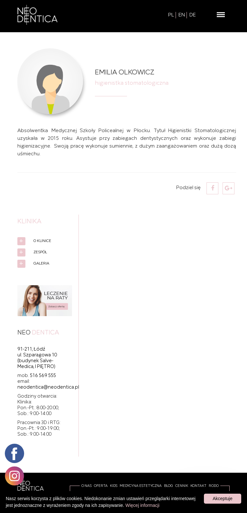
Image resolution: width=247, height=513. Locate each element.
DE (192, 15)
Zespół (40, 252)
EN (181, 15)
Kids (113, 486)
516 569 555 (43, 376)
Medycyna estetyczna (141, 486)
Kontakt (198, 486)
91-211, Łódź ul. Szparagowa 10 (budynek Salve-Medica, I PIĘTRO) (37, 358)
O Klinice (42, 240)
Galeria (41, 263)
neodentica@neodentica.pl (48, 387)
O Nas (86, 486)
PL (171, 15)
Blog (168, 486)
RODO (214, 486)
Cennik (181, 486)
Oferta (101, 486)
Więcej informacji (142, 505)
